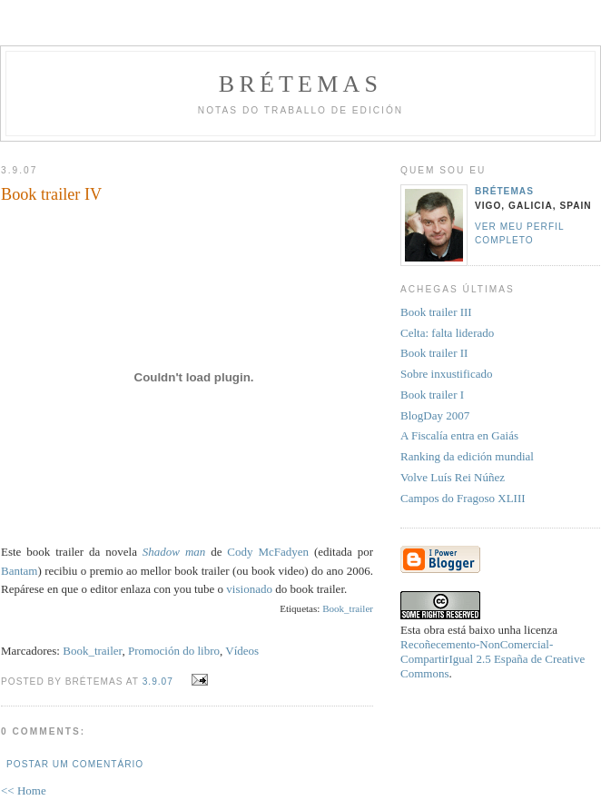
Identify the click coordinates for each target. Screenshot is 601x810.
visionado (249, 589)
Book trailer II (434, 353)
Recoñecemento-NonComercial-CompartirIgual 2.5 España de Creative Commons (492, 658)
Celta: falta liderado (447, 333)
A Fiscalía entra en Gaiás (459, 435)
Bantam (19, 571)
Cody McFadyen (268, 551)
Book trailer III (436, 312)
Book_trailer (347, 608)
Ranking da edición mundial (467, 456)
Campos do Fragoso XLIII (463, 498)
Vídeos (242, 650)
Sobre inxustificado (446, 373)
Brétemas (300, 84)
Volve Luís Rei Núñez (452, 477)
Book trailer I (432, 394)
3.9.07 (158, 682)
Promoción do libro (174, 650)
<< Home (23, 790)
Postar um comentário (74, 764)
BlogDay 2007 (434, 415)
